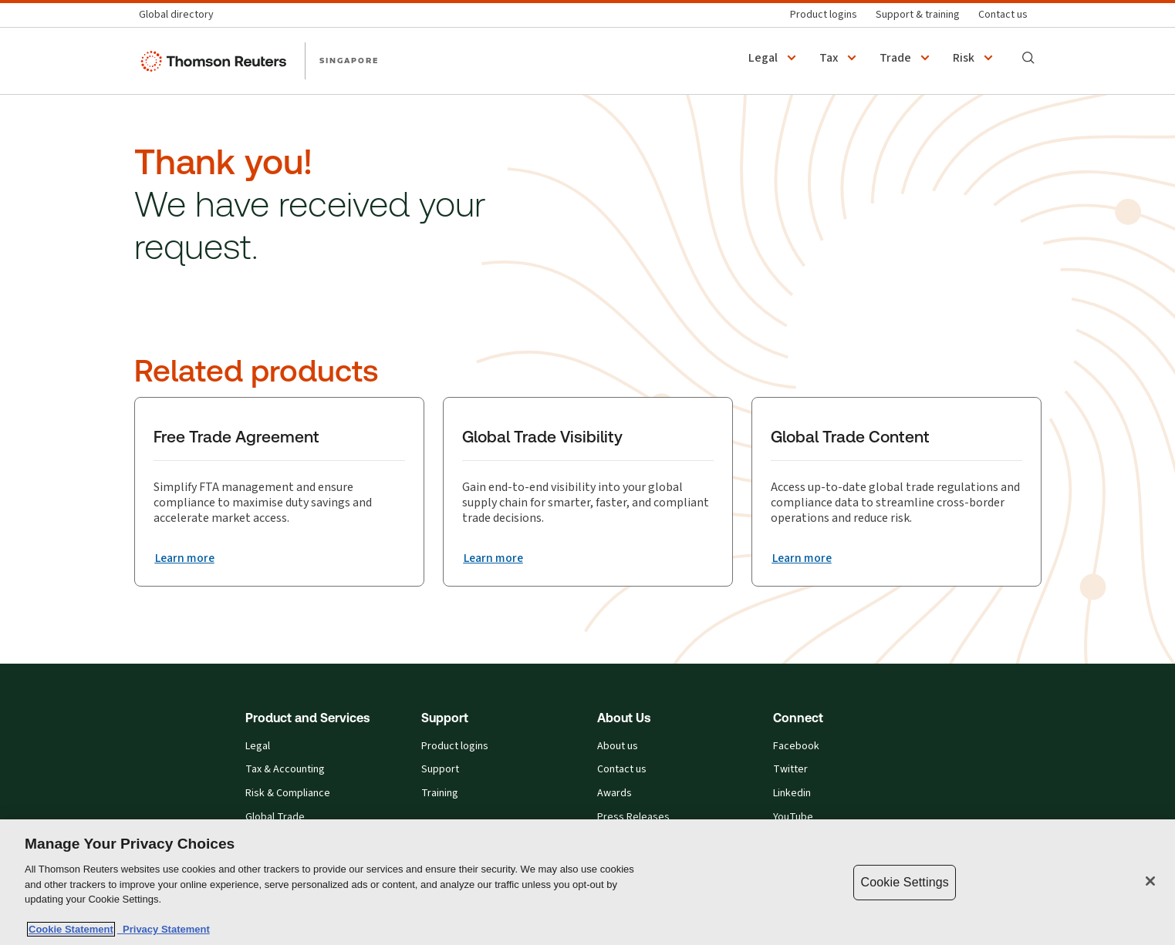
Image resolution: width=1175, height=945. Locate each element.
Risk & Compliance (287, 793)
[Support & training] (917, 15)
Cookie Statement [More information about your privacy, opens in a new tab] (71, 929)
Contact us (622, 769)
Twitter (790, 769)
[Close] (1150, 881)
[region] (587, 882)
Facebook (796, 746)
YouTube (793, 817)
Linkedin (792, 793)
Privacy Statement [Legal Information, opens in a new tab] (163, 929)
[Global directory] (181, 15)
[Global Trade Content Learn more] (803, 558)
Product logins (454, 746)
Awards (614, 793)
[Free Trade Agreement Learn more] (186, 558)
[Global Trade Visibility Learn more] (494, 558)
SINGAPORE (349, 60)
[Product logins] (823, 15)
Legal (257, 746)
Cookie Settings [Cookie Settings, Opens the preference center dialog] (904, 882)
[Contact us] (1003, 15)
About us (617, 746)
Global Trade (275, 817)
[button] (774, 58)
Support (440, 769)
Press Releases (633, 817)
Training (439, 793)
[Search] (1028, 58)
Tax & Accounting (285, 769)
